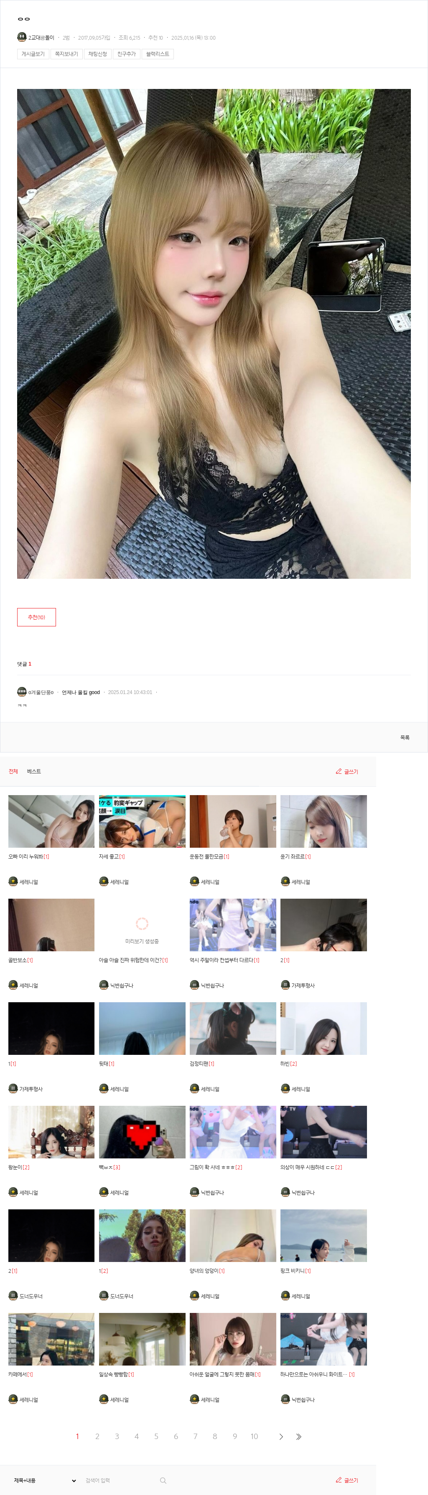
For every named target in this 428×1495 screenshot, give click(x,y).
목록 (405, 738)
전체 (13, 771)
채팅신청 (98, 54)
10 (254, 1436)
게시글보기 (33, 54)
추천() (36, 617)
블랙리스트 (157, 54)
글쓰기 (351, 772)
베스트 (34, 771)
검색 (163, 1480)
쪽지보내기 (66, 54)
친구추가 (126, 54)
